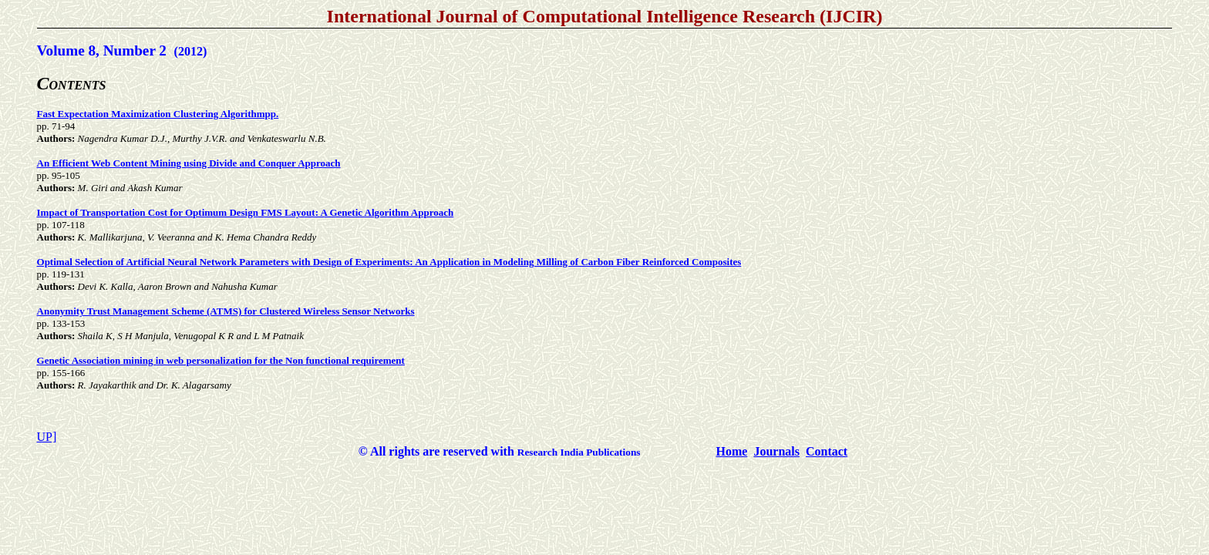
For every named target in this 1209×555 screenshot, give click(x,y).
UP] (47, 436)
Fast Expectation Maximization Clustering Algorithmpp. (158, 113)
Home (732, 451)
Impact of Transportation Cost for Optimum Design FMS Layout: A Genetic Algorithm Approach (245, 212)
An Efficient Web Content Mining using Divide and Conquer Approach (189, 163)
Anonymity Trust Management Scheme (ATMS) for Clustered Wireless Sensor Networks (226, 311)
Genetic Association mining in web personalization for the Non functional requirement (221, 360)
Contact (826, 451)
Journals (776, 451)
